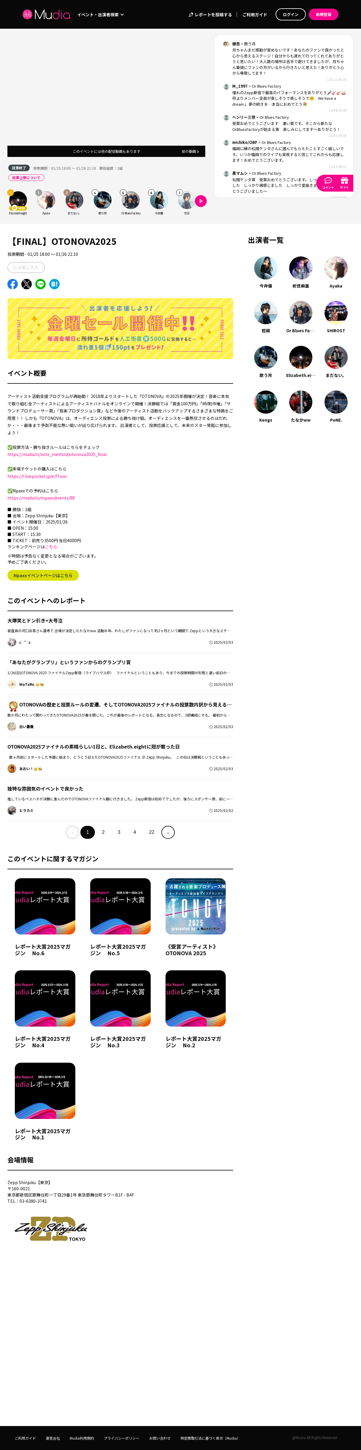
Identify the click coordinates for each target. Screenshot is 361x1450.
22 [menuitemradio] (152, 832)
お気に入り (26, 267)
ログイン (290, 14)
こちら (51, 547)
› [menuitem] (168, 832)
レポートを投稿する (210, 14)
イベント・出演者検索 (100, 14)
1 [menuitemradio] (87, 832)
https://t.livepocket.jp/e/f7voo (37, 476)
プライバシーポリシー (121, 1438)
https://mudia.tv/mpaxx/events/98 (41, 498)
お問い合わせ (160, 1438)
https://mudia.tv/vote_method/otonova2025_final (56, 454)
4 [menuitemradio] (134, 832)
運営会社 (53, 1438)
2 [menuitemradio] (103, 832)
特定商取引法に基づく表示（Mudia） (210, 1438)
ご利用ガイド (254, 14)
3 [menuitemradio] (119, 832)
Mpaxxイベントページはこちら (43, 575)
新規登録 (323, 14)
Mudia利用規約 (82, 1438)
